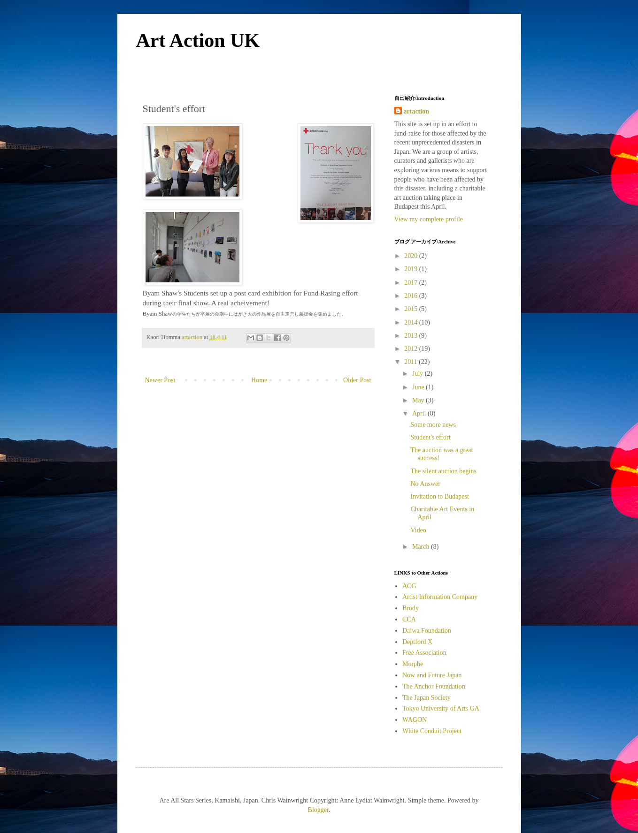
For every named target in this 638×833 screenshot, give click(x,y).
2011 (411, 361)
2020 (411, 255)
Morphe (412, 663)
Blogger (318, 809)
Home (259, 380)
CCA (409, 619)
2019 (411, 269)
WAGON (414, 719)
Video (418, 530)
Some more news (432, 424)
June (419, 387)
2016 (411, 295)
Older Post (357, 380)
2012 (411, 348)
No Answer (425, 483)
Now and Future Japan (431, 675)
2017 (411, 282)
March (421, 546)
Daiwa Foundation (426, 630)
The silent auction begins (443, 471)
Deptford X (417, 641)
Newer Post (160, 380)
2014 (411, 322)
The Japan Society (426, 697)
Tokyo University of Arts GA (440, 708)
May (419, 400)
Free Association (424, 652)
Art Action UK (198, 40)
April (420, 413)
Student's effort (430, 437)
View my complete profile (428, 219)
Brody (410, 608)
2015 (411, 308)
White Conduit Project (431, 731)
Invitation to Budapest (439, 496)
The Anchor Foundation (433, 686)
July (418, 373)
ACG (409, 586)
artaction (416, 111)
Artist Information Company (439, 596)
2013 (411, 335)
